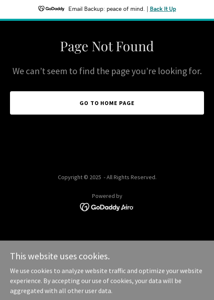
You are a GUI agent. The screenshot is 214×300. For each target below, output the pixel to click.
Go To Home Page (107, 103)
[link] (107, 206)
